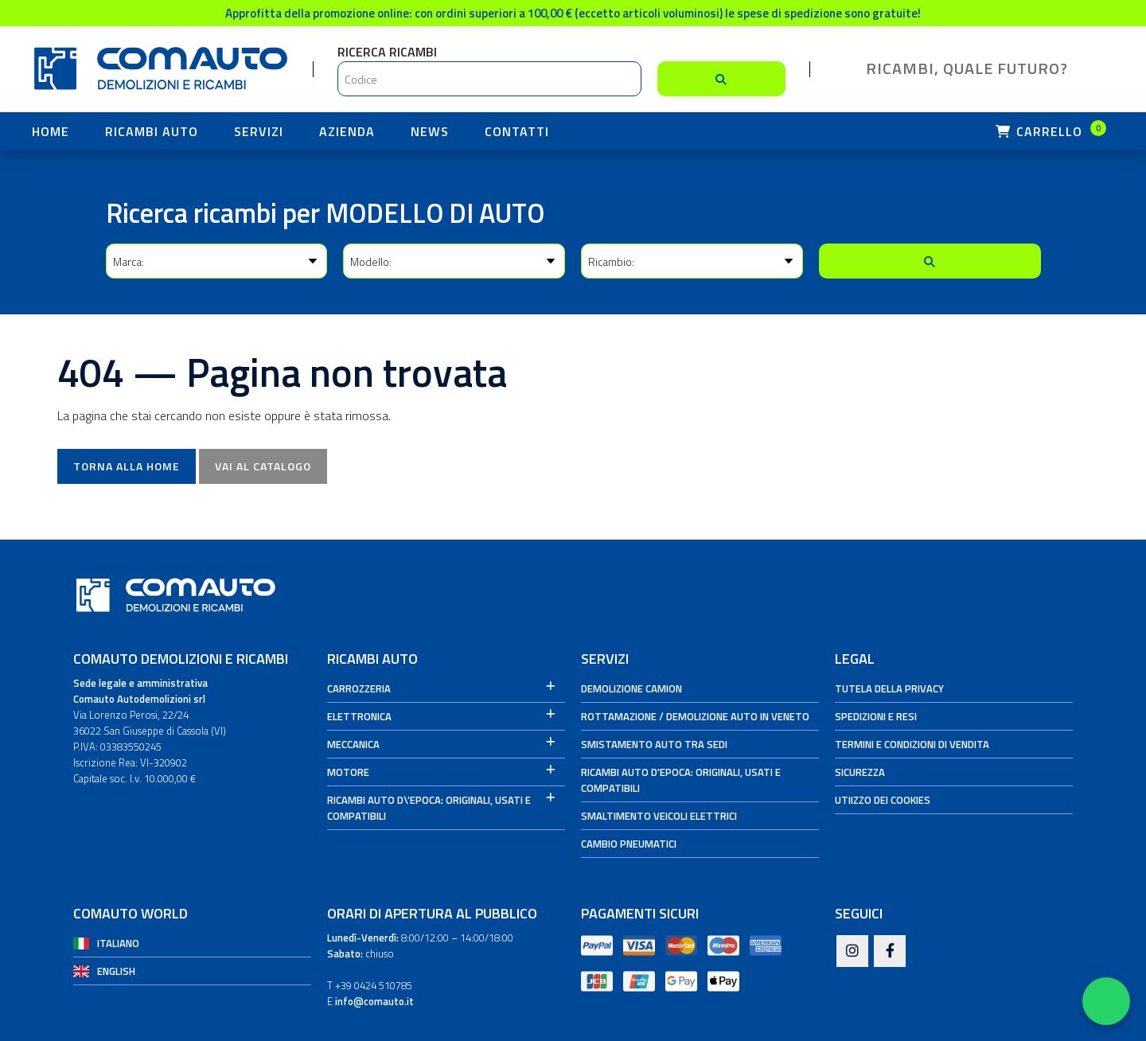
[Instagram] (852, 952)
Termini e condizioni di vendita (912, 744)
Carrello (1051, 130)
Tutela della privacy (889, 688)
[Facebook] (889, 952)
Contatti (517, 131)
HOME (50, 131)
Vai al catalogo (263, 466)
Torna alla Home (126, 466)
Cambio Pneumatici (628, 844)
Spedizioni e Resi (876, 716)
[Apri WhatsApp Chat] (1106, 1001)
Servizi (258, 131)
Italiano (118, 943)
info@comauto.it (374, 1001)
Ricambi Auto (151, 131)
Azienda (347, 131)
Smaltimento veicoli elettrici (659, 816)
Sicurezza (860, 772)
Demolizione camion (631, 688)
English (116, 971)
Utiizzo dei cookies (882, 800)
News (430, 131)
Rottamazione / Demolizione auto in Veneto (695, 716)
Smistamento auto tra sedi (654, 744)
